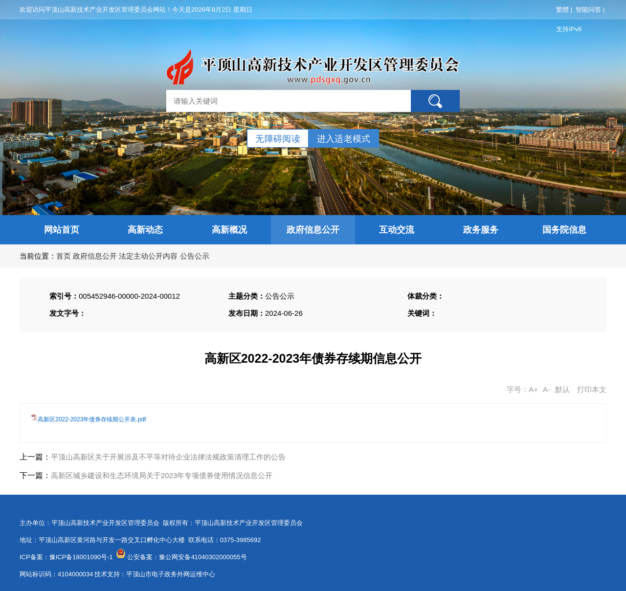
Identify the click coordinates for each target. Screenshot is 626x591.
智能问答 (588, 9)
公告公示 (194, 256)
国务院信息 (564, 230)
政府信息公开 (313, 230)
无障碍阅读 (277, 139)
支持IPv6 (568, 29)
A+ (533, 389)
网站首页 (61, 230)
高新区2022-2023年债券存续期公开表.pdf (92, 419)
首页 (63, 256)
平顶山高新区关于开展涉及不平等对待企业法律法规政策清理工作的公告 (168, 457)
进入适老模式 (344, 139)
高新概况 (229, 230)
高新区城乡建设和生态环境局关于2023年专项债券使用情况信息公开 (161, 475)
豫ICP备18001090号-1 (81, 557)
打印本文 (591, 389)
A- (546, 389)
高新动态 (145, 230)
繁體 (562, 9)
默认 (562, 389)
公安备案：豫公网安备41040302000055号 (186, 557)
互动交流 (396, 230)
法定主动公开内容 (148, 256)
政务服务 (480, 230)
